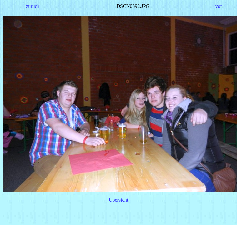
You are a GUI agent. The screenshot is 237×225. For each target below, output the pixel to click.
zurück (33, 6)
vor (218, 6)
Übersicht (118, 199)
